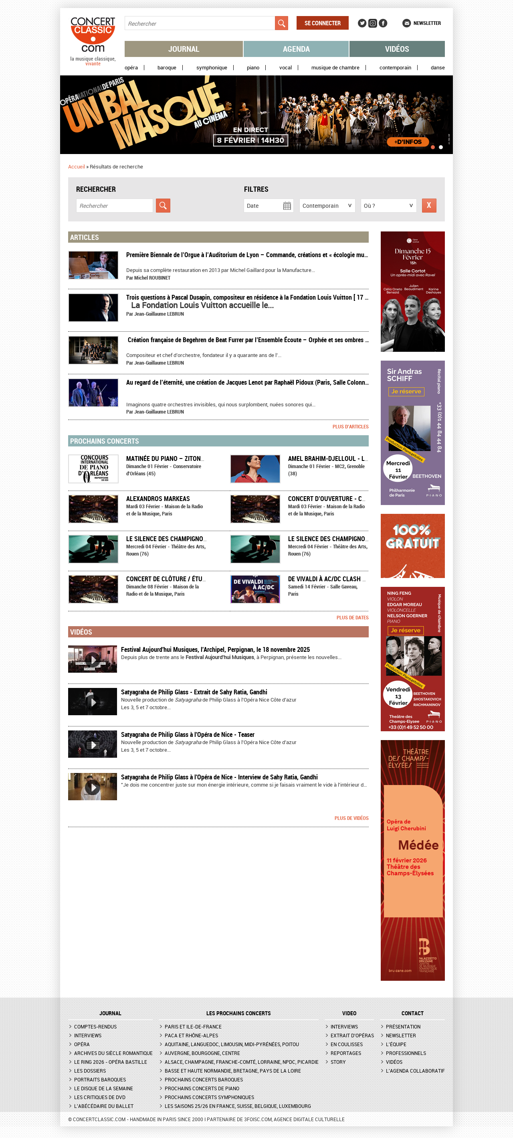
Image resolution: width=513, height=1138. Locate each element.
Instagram (372, 23)
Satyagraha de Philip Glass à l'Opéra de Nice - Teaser (187, 734)
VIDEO (349, 1013)
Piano (253, 67)
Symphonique (211, 67)
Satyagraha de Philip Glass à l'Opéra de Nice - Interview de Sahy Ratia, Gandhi (219, 777)
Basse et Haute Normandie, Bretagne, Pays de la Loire (233, 1070)
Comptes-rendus (95, 1026)
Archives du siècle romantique (113, 1053)
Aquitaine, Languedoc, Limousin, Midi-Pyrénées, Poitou (232, 1044)
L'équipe (396, 1044)
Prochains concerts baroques (204, 1079)
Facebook (383, 23)
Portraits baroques (100, 1079)
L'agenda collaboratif (415, 1070)
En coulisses (347, 1044)
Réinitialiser (429, 206)
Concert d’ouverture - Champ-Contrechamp (355, 498)
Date (253, 205)
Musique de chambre (335, 67)
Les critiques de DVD (99, 1097)
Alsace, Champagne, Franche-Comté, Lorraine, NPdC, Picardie (242, 1062)
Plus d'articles (351, 426)
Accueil (76, 166)
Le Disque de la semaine (103, 1088)
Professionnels (406, 1053)
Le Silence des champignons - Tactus (182, 538)
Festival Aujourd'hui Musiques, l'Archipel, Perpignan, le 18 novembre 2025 (215, 649)
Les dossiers (90, 1070)
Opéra (131, 67)
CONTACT (413, 1013)
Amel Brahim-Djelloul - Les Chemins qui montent (362, 458)
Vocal (285, 67)
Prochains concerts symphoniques (209, 1097)
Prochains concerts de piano (202, 1088)
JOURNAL (110, 1013)
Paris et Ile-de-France (193, 1026)
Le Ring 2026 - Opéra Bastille (110, 1062)
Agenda (296, 48)
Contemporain (395, 67)
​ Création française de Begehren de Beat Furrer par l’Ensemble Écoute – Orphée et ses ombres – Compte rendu (266, 339)
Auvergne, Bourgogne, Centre (202, 1053)
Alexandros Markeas (158, 498)
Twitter (362, 23)
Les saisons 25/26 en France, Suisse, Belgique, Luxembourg (238, 1106)
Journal (184, 48)
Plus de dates (353, 617)
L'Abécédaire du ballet (103, 1106)
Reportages (346, 1053)
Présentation (403, 1026)
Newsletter (427, 22)
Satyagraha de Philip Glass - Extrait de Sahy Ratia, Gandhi (194, 692)
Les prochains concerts (238, 1013)
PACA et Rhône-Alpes (191, 1035)
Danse (438, 67)
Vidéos (397, 48)
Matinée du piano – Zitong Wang (174, 458)
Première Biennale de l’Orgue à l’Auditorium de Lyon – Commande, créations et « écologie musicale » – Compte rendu (276, 254)
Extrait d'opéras (352, 1035)
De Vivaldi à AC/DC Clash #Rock (334, 578)
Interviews (87, 1035)
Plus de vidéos (352, 818)
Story (338, 1062)
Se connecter (323, 23)
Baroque (167, 67)
